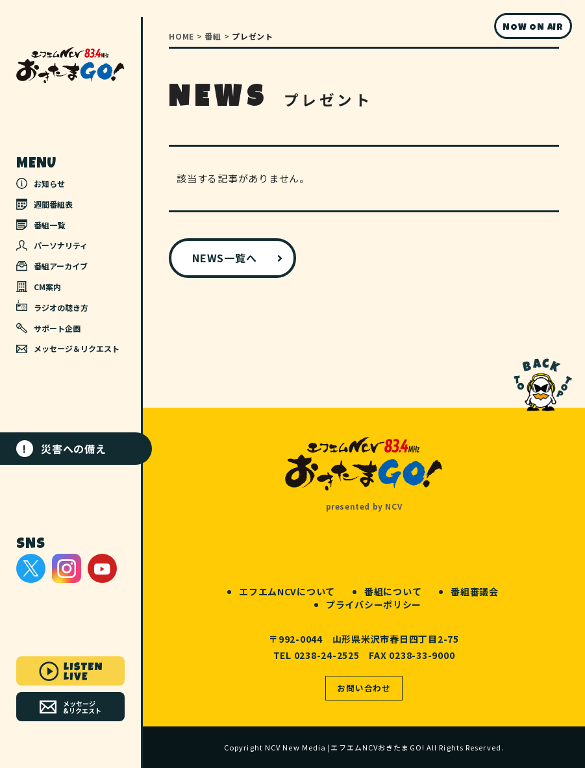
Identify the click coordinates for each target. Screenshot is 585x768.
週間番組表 (44, 204)
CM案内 (38, 286)
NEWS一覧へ (224, 258)
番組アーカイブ (52, 265)
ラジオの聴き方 (52, 306)
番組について (392, 591)
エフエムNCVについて (287, 591)
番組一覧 (40, 224)
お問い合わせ (364, 688)
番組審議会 (475, 591)
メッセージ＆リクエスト (67, 348)
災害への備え (61, 448)
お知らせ (40, 183)
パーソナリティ (52, 245)
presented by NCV (364, 506)
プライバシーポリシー (373, 604)
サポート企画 (48, 328)
